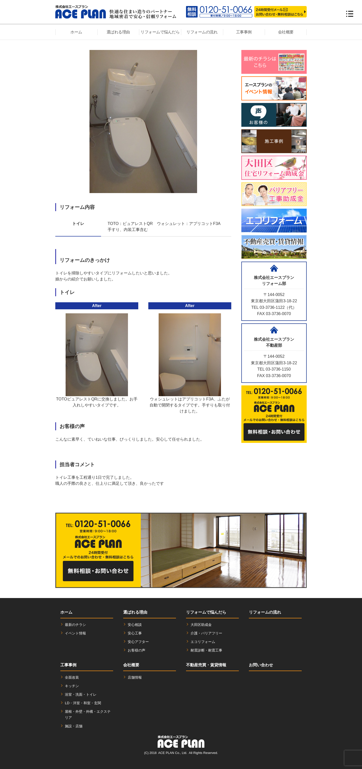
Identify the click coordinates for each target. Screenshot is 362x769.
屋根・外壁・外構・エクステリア (88, 714)
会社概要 (286, 32)
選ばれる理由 (118, 32)
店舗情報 (135, 677)
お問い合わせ (261, 665)
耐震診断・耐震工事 (206, 650)
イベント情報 (75, 633)
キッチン (72, 686)
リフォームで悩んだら (160, 32)
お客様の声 (136, 650)
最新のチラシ (75, 625)
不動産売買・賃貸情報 (206, 665)
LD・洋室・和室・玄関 (83, 703)
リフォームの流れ (201, 32)
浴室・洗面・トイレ (81, 694)
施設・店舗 (73, 726)
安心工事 (135, 633)
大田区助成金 (201, 625)
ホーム (76, 32)
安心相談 (135, 625)
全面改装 (72, 677)
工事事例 (244, 32)
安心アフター (138, 642)
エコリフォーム (203, 642)
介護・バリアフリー (206, 633)
